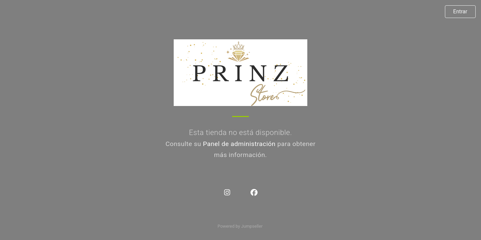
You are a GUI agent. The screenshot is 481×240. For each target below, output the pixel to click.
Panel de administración (239, 144)
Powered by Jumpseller (239, 226)
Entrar (460, 11)
